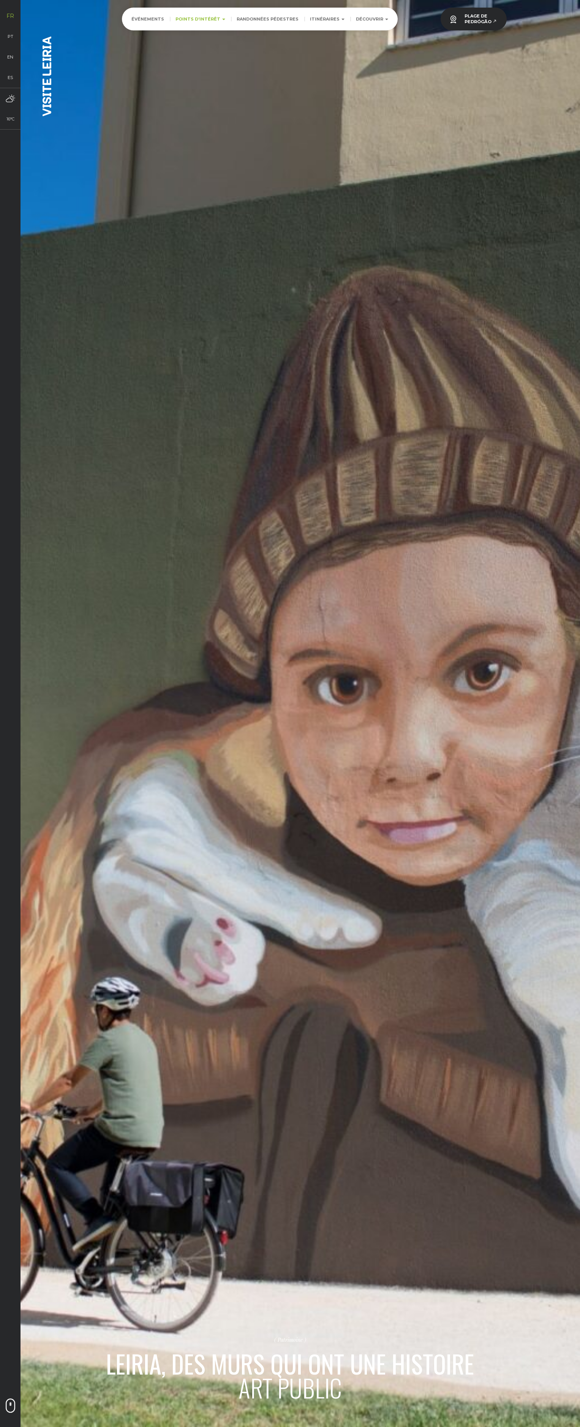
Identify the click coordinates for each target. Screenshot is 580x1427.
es (10, 77)
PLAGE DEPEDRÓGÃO (481, 18)
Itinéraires (327, 19)
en (10, 57)
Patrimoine (290, 1339)
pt (10, 36)
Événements (147, 19)
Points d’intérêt (200, 19)
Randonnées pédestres (268, 19)
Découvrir (372, 19)
